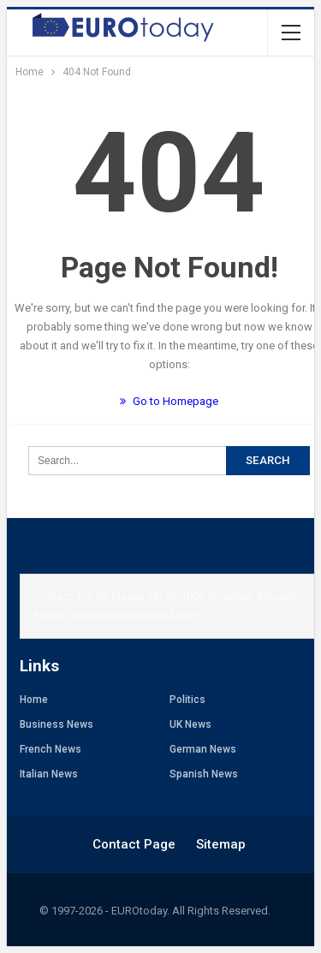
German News (202, 749)
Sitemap (221, 844)
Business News (56, 724)
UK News (190, 724)
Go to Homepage (169, 401)
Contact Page (133, 844)
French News (50, 749)
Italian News (49, 774)
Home (34, 700)
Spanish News (203, 774)
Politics (187, 700)
